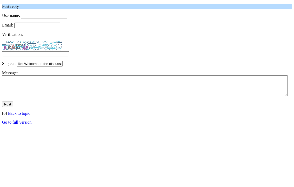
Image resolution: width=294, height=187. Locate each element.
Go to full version (16, 126)
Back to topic (19, 117)
